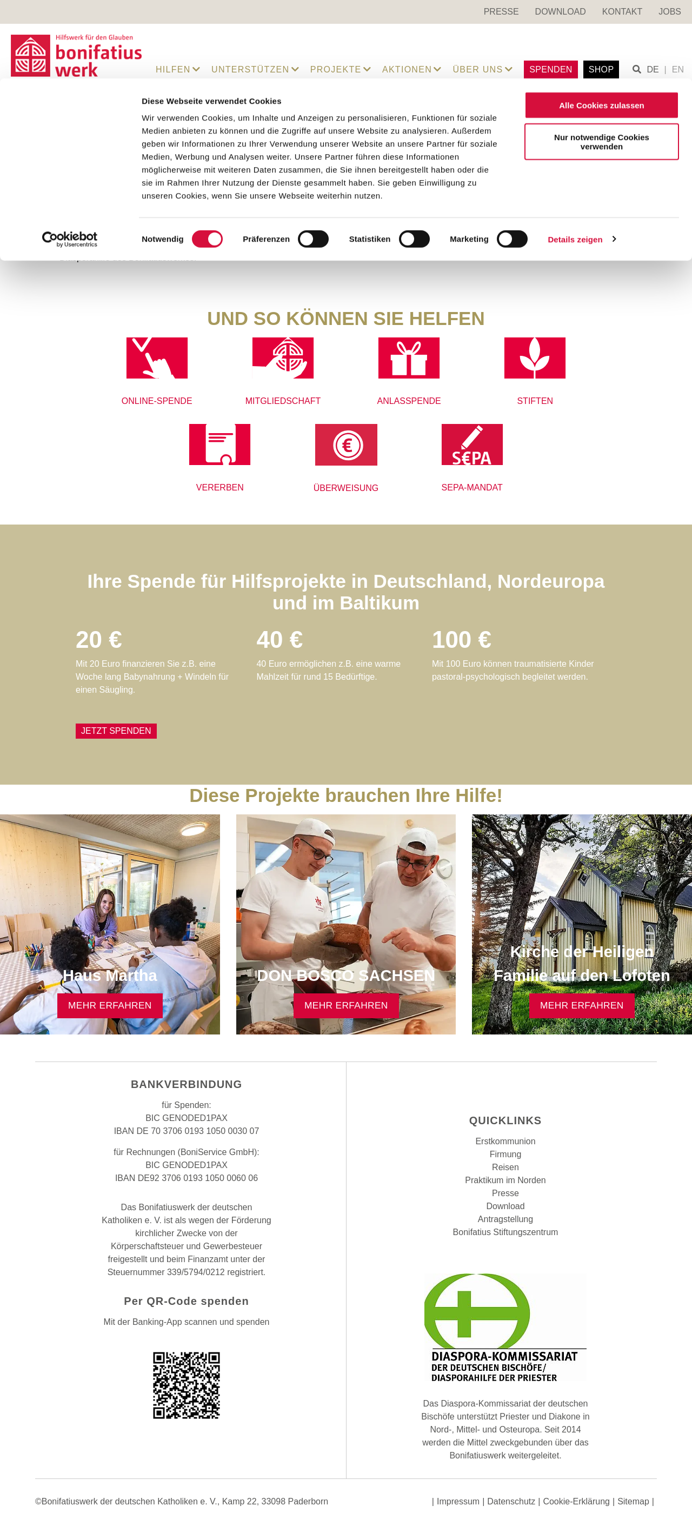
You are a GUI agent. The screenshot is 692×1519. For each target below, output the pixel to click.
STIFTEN (535, 401)
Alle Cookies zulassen (601, 26)
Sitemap (633, 1501)
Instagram (505, 1086)
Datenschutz (511, 1501)
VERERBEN (220, 487)
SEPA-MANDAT (472, 487)
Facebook (478, 1086)
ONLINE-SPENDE (157, 401)
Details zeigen (575, 160)
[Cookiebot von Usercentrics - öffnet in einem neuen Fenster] (70, 161)
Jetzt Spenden (116, 730)
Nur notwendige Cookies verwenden (601, 63)
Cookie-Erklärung (576, 1501)
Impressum (458, 1501)
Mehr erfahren (110, 1005)
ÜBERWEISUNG (346, 488)
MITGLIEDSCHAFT (283, 401)
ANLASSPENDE (409, 401)
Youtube (532, 1086)
